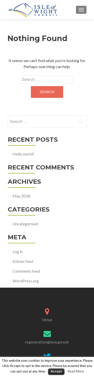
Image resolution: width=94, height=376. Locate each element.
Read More (76, 371)
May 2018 (21, 196)
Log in (18, 251)
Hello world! (23, 153)
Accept (56, 371)
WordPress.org (26, 280)
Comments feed (26, 271)
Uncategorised (25, 223)
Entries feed (23, 261)
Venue (47, 319)
